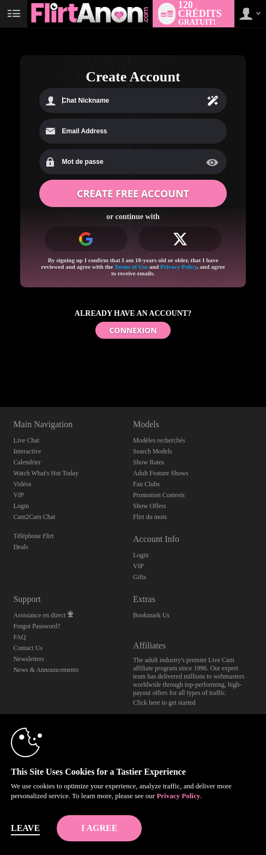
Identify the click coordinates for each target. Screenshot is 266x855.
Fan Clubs (146, 484)
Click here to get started (164, 702)
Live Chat (26, 440)
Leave (25, 828)
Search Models (152, 451)
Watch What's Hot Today (45, 473)
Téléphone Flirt (33, 536)
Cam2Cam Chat (34, 517)
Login (21, 506)
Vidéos (22, 484)
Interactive (27, 451)
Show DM (0, 366)
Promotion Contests (159, 495)
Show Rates (148, 462)
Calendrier (27, 462)
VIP (18, 495)
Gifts (139, 577)
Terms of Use (131, 266)
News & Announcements (45, 670)
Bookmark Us (151, 615)
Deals (20, 547)
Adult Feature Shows (160, 473)
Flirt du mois (150, 517)
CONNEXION (132, 330)
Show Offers (149, 506)
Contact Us (28, 648)
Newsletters (28, 659)
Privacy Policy (178, 266)
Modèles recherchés (159, 440)
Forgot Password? (36, 626)
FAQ (19, 637)
